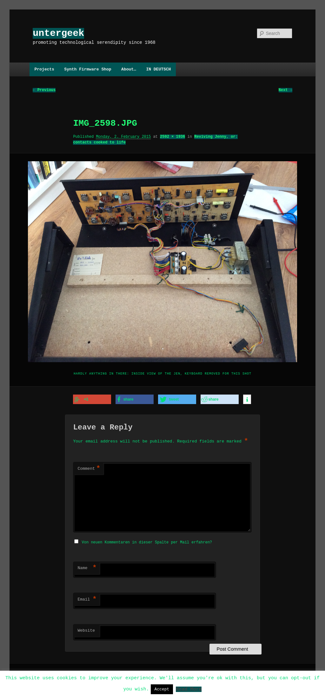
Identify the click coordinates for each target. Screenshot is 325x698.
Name (86, 567)
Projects (44, 69)
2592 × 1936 (172, 137)
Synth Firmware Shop (87, 69)
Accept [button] (162, 689)
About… (128, 69)
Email (86, 598)
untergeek (58, 33)
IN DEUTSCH (158, 69)
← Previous (44, 90)
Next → (285, 90)
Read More (189, 689)
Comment (88, 468)
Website (86, 630)
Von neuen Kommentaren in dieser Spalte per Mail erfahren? (147, 541)
